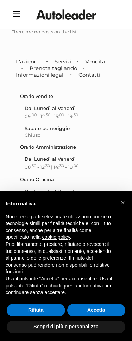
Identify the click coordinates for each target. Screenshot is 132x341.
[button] (122, 202)
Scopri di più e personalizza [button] (65, 326)
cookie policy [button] (56, 237)
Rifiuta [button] (36, 310)
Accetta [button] (96, 310)
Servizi (63, 61)
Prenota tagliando (53, 68)
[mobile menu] (17, 14)
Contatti (89, 75)
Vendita (95, 61)
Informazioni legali (40, 75)
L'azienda (28, 61)
